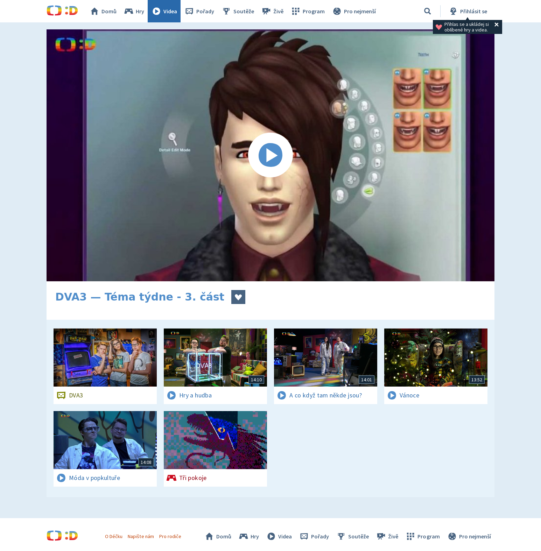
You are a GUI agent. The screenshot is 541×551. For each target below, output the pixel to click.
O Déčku (113, 536)
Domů (103, 11)
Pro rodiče (170, 536)
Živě (272, 11)
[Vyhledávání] (427, 11)
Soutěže (237, 11)
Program (307, 11)
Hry (134, 11)
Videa (164, 11)
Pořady (199, 11)
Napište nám (141, 536)
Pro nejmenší (354, 11)
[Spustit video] (270, 155)
